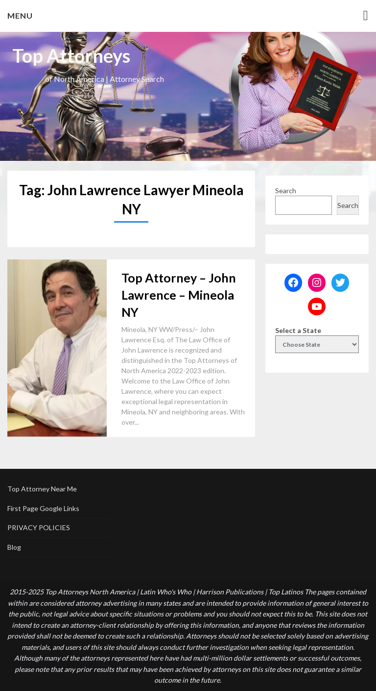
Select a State (298, 330)
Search (285, 190)
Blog (14, 547)
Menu (20, 15)
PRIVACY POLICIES (38, 527)
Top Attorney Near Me (42, 489)
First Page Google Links (43, 508)
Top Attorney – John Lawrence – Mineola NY (178, 294)
